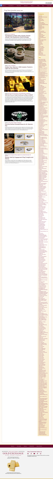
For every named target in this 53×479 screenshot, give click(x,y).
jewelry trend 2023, (42, 266)
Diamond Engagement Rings (12, 154)
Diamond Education (42, 23)
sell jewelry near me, (42, 339)
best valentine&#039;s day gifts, (43, 84)
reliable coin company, (42, 321)
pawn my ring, (41, 297)
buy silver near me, (45, 110)
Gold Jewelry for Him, (42, 218)
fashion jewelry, (41, 190)
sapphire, (41, 325)
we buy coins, (41, 419)
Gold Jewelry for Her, (42, 217)
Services (26, 5)
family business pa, (41, 189)
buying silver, (45, 112)
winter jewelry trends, (42, 433)
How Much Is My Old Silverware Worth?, (42, 237)
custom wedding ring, (42, 141)
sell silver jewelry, (41, 357)
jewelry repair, (41, 262)
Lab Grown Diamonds (42, 37)
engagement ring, (44, 173)
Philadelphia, (40, 304)
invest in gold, (41, 242)
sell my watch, (41, 347)
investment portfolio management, (42, 253)
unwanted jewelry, (41, 400)
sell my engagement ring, (42, 343)
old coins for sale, (41, 296)
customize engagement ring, (43, 143)
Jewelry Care (41, 34)
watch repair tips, (41, 415)
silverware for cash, (42, 385)
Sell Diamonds (41, 40)
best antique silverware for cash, (43, 70)
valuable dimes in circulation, (43, 406)
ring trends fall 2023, (42, 324)
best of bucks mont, (42, 76)
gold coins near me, (42, 208)
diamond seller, (41, 162)
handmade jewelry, (41, 228)
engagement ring (19, 154)
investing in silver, (41, 245)
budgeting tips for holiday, (43, 93)
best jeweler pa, (41, 73)
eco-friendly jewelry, (44, 171)
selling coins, (41, 366)
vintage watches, (41, 410)
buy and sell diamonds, (42, 97)
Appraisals (40, 15)
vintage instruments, (44, 407)
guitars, (43, 226)
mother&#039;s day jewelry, (43, 293)
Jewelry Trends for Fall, (42, 267)
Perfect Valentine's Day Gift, (43, 302)
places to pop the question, (43, 305)
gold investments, (41, 215)
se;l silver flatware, (41, 326)
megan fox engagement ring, (43, 283)
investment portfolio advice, (43, 251)
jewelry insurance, (41, 261)
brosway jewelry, (41, 89)
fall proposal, (44, 187)
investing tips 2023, (42, 249)
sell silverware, (41, 361)
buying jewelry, (41, 112)
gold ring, (43, 222)
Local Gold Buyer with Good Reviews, (43, 280)
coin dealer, (45, 124)
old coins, (45, 295)
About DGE (3, 5)
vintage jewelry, (41, 408)
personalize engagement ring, (43, 303)
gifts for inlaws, (41, 201)
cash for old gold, (41, 117)
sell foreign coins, (41, 334)
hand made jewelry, (42, 227)
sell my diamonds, (41, 342)
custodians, (40, 130)
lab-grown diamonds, (42, 274)
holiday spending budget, (42, 235)
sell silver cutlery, (41, 354)
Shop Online (19, 5)
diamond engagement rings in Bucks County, (43, 159)
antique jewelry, (44, 65)
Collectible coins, (41, 128)
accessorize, (40, 62)
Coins (39, 21)
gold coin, (40, 207)
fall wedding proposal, (42, 188)
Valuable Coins (41, 49)
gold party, (40, 220)
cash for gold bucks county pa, (43, 115)
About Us (12, 446)
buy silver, (40, 110)
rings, (46, 324)
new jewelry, (44, 294)
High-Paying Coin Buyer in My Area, (43, 230)
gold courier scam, (41, 209)
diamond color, (41, 153)
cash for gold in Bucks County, (43, 116)
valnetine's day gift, (42, 405)
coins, (43, 126)
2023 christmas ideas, (42, 59)
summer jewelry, (41, 389)
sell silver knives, (41, 358)
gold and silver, (41, 204)
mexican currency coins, (42, 285)
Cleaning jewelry (41, 20)
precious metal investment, (43, 307)
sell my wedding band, (42, 348)
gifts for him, (44, 200)
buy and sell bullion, (42, 95)
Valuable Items (41, 50)
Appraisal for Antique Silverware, (42, 67)
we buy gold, (45, 419)
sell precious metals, (42, 351)
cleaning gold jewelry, (42, 119)
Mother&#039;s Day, (42, 288)
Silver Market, (45, 382)
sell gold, (40, 335)
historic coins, (41, 233)
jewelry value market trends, (43, 269)
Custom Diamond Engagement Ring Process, (43, 134)
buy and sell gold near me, (43, 98)
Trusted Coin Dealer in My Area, (43, 397)
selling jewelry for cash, (42, 370)
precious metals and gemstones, (42, 310)
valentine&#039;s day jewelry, (43, 404)
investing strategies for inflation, (42, 248)
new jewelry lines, (41, 295)
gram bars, (40, 226)
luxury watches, (41, 282)
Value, (40, 407)
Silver (39, 45)
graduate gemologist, (42, 225)
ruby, (39, 325)
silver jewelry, (41, 382)
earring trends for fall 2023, (43, 170)
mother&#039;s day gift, (42, 291)
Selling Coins (41, 44)
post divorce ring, (41, 306)
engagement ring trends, (42, 177)
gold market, (40, 219)
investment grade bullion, (42, 250)
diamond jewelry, (41, 161)
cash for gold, (41, 114)
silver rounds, (45, 383)
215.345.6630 (49, 3)
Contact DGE (49, 5)
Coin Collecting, (41, 122)
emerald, (40, 173)
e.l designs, (40, 169)
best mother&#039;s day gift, (43, 75)
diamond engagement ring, (43, 156)
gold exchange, (41, 212)
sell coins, (44, 328)
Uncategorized (12, 34)
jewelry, (40, 256)
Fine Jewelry (11, 5)
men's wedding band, (42, 284)
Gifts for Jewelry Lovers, (42, 202)
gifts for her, (40, 200)
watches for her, (41, 417)
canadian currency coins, (42, 113)
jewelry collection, (41, 258)
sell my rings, (45, 344)
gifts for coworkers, (42, 199)
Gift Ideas (15, 122)
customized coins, (41, 145)
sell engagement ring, (42, 331)
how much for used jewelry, (43, 236)
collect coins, (41, 127)
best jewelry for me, (42, 74)
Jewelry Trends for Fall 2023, (43, 268)
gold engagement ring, (42, 211)
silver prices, (40, 383)
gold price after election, (42, 221)
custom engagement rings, (43, 138)
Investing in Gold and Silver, (43, 244)
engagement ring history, (42, 175)
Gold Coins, (43, 207)
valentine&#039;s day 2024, (43, 403)
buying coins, (41, 111)
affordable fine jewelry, (42, 63)
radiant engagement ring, (42, 318)
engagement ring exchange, (43, 174)
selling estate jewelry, (42, 368)
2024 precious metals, (42, 60)
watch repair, (41, 413)
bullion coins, (41, 94)
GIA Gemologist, (41, 198)
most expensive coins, (42, 287)
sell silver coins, (41, 353)
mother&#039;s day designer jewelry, (43, 290)
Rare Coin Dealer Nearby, (42, 319)
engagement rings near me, (43, 179)
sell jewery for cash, (42, 340)
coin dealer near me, (42, 125)
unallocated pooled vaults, (43, 399)
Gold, (47, 202)
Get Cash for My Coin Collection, (42, 197)
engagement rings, (41, 178)
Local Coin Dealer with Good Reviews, (43, 278)
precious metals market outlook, (42, 311)
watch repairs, (41, 416)
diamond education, (42, 155)
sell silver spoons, (41, 360)
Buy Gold (9, 93)
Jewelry (9, 65)
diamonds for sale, (41, 163)
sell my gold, (40, 344)
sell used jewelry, (41, 363)
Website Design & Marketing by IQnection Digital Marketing (13, 473)
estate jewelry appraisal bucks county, (43, 182)
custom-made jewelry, (42, 142)
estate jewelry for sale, (42, 184)
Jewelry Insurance (41, 35)
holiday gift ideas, (41, 234)
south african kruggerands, (43, 387)
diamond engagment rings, (43, 160)
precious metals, (41, 308)
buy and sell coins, (41, 96)
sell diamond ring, (41, 329)
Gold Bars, (44, 204)
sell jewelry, (46, 338)
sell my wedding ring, (42, 349)
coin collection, (41, 123)
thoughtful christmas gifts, (43, 391)
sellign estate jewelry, (42, 365)
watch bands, (41, 412)
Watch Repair (41, 52)
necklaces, (40, 294)
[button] (1, 5)
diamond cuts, (41, 154)
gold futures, (45, 212)
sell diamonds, (41, 330)
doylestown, (40, 165)
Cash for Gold (41, 19)
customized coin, (41, 144)
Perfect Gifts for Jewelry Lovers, (42, 301)
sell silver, (45, 352)
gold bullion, (40, 205)
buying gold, (45, 111)
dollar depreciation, (42, 164)
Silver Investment (41, 47)
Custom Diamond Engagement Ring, (41, 132)
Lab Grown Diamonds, (42, 273)
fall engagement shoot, (42, 186)
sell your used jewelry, (42, 364)
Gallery (32, 5)
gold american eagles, (42, 203)
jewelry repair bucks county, (43, 263)
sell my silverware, (41, 346)
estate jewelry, (41, 180)
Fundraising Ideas (41, 27)
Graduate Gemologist (26, 154)
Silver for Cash (41, 46)
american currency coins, (42, 64)
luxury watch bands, (42, 281)
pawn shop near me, (42, 298)
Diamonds (40, 25)
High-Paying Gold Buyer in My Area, (43, 232)
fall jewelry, (40, 187)
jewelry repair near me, (42, 264)
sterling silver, (41, 388)
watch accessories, (41, 411)
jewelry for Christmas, (42, 260)
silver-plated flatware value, (43, 384)
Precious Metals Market (22, 93)
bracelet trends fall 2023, (42, 87)
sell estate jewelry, (41, 333)
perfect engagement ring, (43, 299)
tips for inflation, (41, 392)
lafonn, (46, 274)
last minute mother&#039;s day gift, (43, 275)
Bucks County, (41, 90)
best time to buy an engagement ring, (42, 82)
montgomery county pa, (42, 286)
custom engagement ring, (43, 137)
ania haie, (40, 65)
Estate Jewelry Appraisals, (43, 183)
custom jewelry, (41, 139)
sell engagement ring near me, (43, 332)
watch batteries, (45, 412)
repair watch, (41, 322)
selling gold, (40, 369)
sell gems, (45, 334)
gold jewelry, (41, 216)
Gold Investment (15, 93)
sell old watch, (41, 350)
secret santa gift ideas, (42, 327)
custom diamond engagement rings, (43, 136)
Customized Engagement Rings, (43, 146)
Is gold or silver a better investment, (42, 255)
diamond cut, (45, 153)
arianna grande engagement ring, (43, 68)
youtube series (44, 434)
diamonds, (45, 162)
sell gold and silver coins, (42, 336)
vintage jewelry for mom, (42, 409)
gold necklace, (45, 219)
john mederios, (41, 270)
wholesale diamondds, (42, 431)
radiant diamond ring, (42, 317)
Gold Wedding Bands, (42, 224)
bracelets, (40, 88)
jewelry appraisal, (43, 256)
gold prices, (40, 222)
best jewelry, (46, 73)
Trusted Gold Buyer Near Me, (43, 398)
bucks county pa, (41, 92)
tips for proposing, (41, 393)
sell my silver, (41, 345)
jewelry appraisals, (41, 257)
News (9, 34)
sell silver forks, (41, 356)
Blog (43, 5)
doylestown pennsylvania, (42, 168)
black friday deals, (41, 86)
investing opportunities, (42, 246)
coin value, (40, 126)
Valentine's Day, (41, 402)
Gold (12, 93)
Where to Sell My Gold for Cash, (43, 430)
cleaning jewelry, (41, 120)
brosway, (43, 88)
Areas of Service (39, 446)
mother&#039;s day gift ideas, (43, 292)
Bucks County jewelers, (42, 91)
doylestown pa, (41, 167)
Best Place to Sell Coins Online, (42, 78)
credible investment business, (43, 129)
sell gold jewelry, (41, 338)
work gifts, (40, 434)
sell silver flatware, (41, 355)
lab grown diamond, (42, 272)
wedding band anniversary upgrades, (43, 420)
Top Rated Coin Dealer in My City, (43, 395)
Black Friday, (40, 85)
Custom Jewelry (10, 122)
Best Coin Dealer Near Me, (43, 71)
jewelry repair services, (42, 265)
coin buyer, (45, 120)
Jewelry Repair (41, 36)
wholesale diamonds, (42, 432)
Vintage (40, 51)
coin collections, (41, 124)
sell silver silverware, (42, 359)
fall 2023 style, (41, 185)
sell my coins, (41, 341)
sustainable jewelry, (42, 390)
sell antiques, (41, 328)
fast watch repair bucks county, (42, 191)
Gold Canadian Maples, (42, 206)
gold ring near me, (41, 223)
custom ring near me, (42, 140)
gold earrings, (41, 210)
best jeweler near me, (42, 72)
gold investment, (41, 214)
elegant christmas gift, (42, 172)
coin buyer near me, (42, 121)
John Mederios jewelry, (42, 271)
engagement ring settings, (43, 176)
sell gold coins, (41, 337)
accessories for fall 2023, (42, 61)
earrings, (40, 171)
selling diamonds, (41, 367)
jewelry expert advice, (42, 259)
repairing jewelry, (41, 323)
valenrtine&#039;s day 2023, (43, 401)
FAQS (38, 5)
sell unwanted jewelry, (42, 362)
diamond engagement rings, (43, 157)
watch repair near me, (42, 414)
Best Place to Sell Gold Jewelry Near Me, (42, 80)
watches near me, (41, 418)
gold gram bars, (41, 213)
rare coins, (40, 320)
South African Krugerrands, (43, 386)
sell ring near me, (41, 352)
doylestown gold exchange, (43, 166)
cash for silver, (41, 118)
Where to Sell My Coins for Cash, (43, 428)
